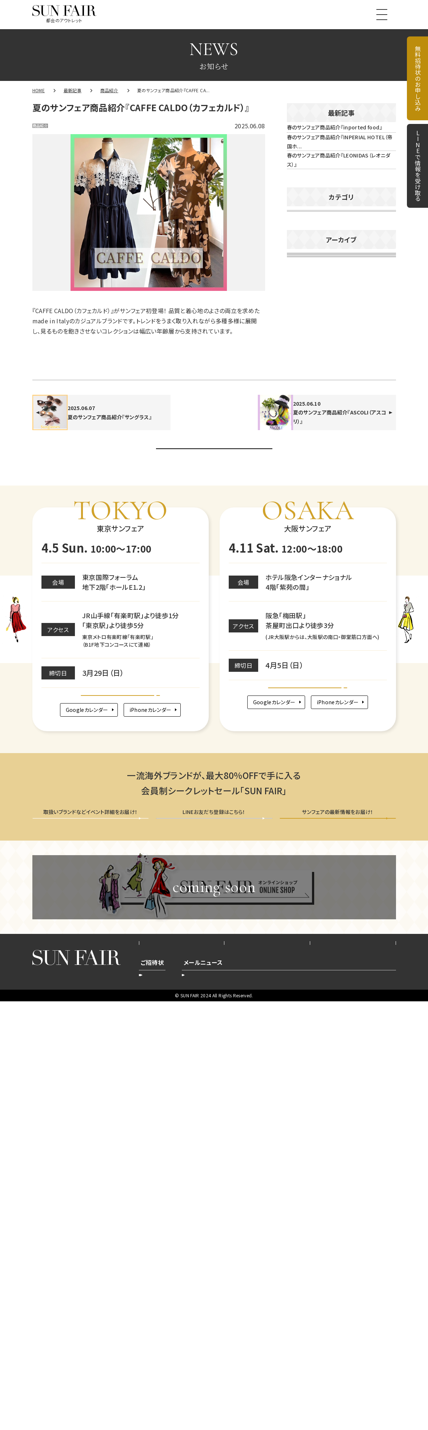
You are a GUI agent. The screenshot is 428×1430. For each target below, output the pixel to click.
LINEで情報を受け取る (417, 166)
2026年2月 (305, 497)
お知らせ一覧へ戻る (214, 812)
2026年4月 (305, 454)
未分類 (301, 392)
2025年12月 (307, 540)
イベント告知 (308, 351)
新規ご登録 (306, 1400)
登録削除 (250, 1400)
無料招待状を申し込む (90, 1226)
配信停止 (345, 1400)
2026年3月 (305, 476)
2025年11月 (307, 562)
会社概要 (181, 1363)
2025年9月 (305, 605)
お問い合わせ (353, 1363)
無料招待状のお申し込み (417, 78)
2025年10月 (307, 583)
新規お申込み (161, 1400)
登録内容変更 (208, 1400)
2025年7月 (305, 648)
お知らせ (303, 330)
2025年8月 (305, 626)
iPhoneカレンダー (155, 1105)
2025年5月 (305, 691)
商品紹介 (48, 127)
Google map (120, 1080)
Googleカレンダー (80, 1105)
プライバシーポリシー (267, 1363)
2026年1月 (305, 519)
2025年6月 (305, 669)
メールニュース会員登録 (338, 1226)
